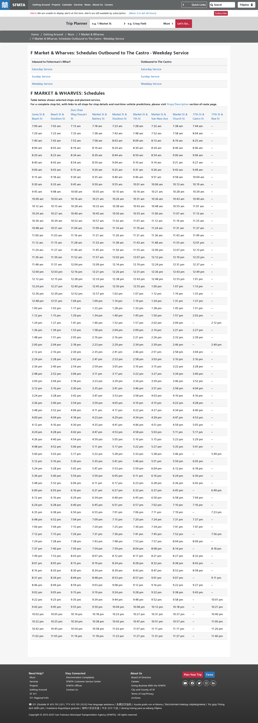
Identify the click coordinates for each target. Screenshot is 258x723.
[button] (246, 5)
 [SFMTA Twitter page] (199, 683)
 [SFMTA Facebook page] (192, 683)
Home (35, 34)
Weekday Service (42, 84)
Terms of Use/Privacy (142, 693)
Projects (34, 685)
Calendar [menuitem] (67, 4)
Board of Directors (141, 677)
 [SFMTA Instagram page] (206, 683)
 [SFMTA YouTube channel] (185, 683)
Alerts (33, 13)
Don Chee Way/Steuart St (79, 114)
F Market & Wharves (91, 34)
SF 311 (33, 693)
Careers (135, 681)
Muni (71, 34)
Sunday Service (41, 76)
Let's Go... (183, 23)
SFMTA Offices (74, 685)
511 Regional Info (39, 697)
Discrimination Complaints (80, 677)
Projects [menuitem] (56, 4)
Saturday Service (42, 69)
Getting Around (53, 34)
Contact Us (72, 689)
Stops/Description (178, 104)
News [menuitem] (88, 4)
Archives (135, 697)
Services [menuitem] (78, 4)
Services (34, 681)
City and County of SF (143, 689)
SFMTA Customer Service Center (83, 681)
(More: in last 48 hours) (142, 13)
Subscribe (221, 13)
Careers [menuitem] (109, 4)
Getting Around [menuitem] (41, 4)
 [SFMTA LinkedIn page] (213, 683)
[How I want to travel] (168, 24)
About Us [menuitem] (98, 4)
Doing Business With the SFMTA (148, 685)
